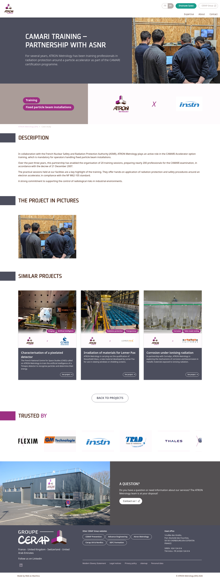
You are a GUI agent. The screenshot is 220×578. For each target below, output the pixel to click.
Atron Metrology (141, 536)
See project (67, 374)
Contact (214, 14)
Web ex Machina (32, 575)
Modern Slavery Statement (94, 563)
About (202, 14)
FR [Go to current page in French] (165, 6)
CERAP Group (209, 6)
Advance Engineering (117, 536)
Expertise (189, 14)
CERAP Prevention (93, 536)
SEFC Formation (117, 542)
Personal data (157, 563)
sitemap (143, 563)
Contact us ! (131, 500)
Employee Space (186, 6)
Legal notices (115, 563)
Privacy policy (131, 563)
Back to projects (110, 398)
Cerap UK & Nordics (94, 542)
